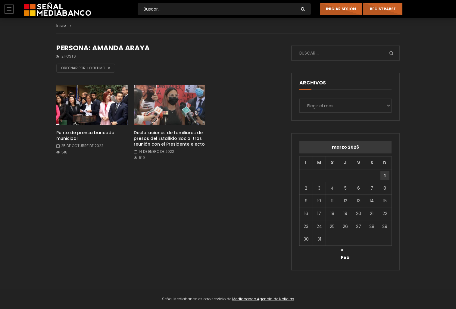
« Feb (345, 251)
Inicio (61, 25)
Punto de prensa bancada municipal (85, 135)
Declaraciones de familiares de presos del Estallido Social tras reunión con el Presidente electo (169, 138)
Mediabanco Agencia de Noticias (263, 298)
